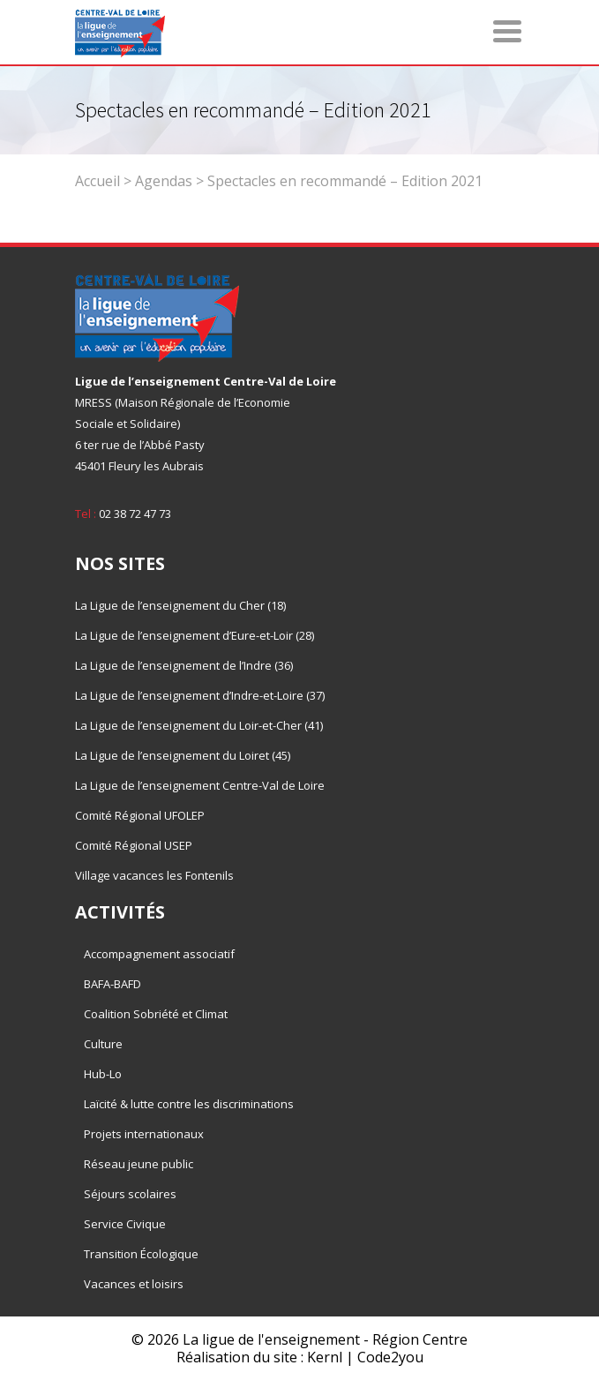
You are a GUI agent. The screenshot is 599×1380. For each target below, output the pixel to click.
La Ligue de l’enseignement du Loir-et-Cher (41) (199, 725)
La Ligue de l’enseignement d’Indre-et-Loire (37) (200, 695)
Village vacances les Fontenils (154, 875)
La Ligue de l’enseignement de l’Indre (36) (184, 665)
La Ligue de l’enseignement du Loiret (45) (182, 755)
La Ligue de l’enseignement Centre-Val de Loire (200, 785)
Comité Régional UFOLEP (140, 815)
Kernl (324, 1357)
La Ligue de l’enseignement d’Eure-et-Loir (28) (194, 635)
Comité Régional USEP (133, 845)
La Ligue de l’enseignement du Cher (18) (180, 605)
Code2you (390, 1357)
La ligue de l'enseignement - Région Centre (325, 1339)
